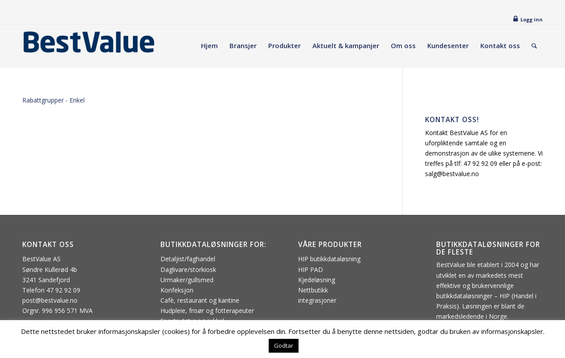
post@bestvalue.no (50, 300)
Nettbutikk (313, 290)
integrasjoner (317, 300)
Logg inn (531, 19)
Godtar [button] (283, 346)
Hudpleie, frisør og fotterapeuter (207, 310)
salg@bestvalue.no (452, 173)
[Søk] (534, 46)
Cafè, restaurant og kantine (199, 300)
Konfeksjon (176, 290)
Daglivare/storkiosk (188, 269)
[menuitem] (209, 46)
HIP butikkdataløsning (329, 259)
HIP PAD (310, 269)
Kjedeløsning (316, 280)
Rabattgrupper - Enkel (53, 100)
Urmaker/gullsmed (186, 280)
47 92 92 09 (480, 163)
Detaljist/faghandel (187, 259)
